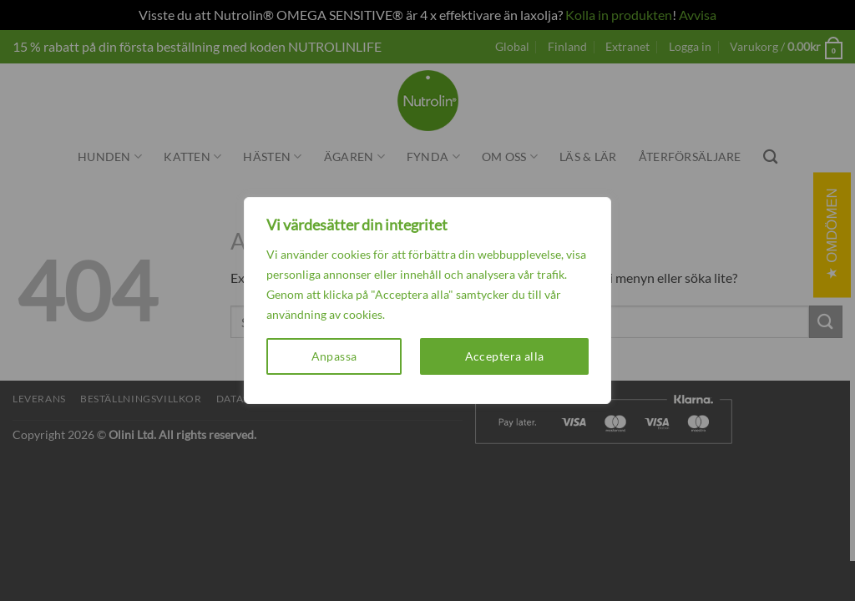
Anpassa (334, 356)
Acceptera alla (504, 356)
